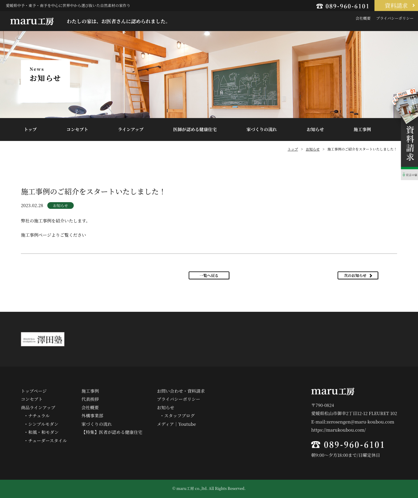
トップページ (34, 391)
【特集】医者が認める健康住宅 (112, 432)
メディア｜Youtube (176, 424)
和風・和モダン (43, 432)
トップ (30, 129)
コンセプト (77, 129)
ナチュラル (39, 415)
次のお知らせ (355, 275)
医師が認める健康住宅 (195, 129)
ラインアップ (131, 129)
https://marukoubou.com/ (338, 430)
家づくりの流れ (261, 129)
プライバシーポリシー (395, 18)
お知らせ (315, 129)
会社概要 (363, 18)
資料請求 (396, 5)
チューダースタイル (47, 440)
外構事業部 (92, 415)
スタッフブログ (179, 415)
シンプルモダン (43, 424)
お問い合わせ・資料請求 (181, 391)
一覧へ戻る (208, 275)
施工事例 (362, 129)
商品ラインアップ (38, 407)
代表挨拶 (90, 399)
